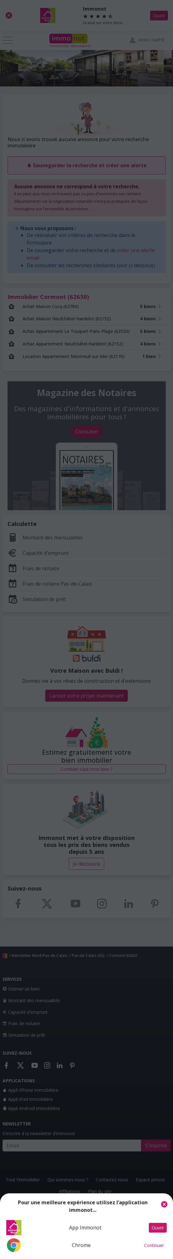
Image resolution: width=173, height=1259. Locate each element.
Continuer (154, 1245)
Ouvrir (158, 1228)
